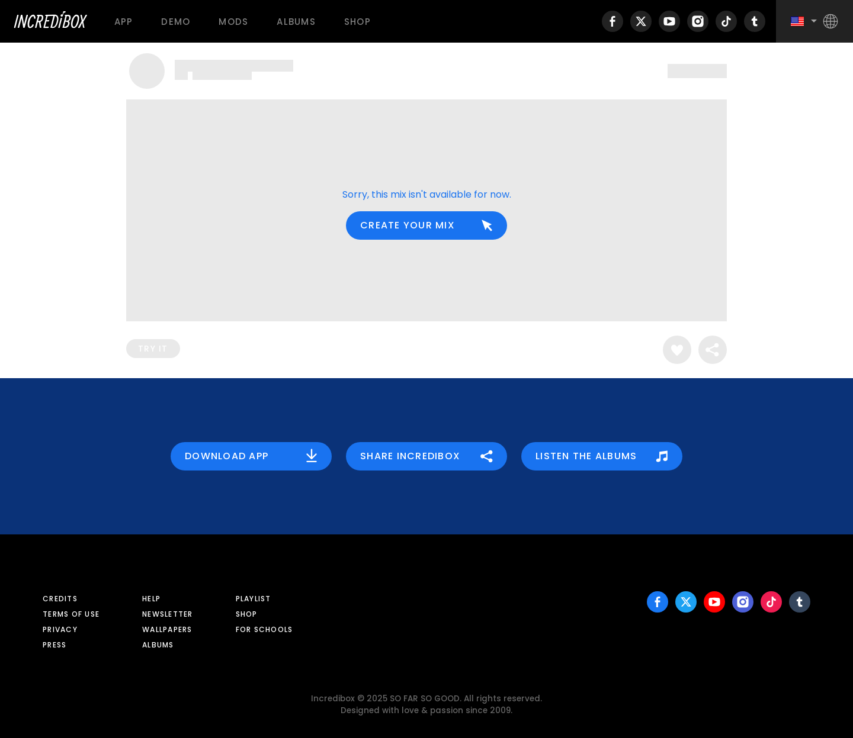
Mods (233, 21)
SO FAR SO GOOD (425, 698)
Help (151, 599)
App (123, 21)
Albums (296, 21)
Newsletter (167, 614)
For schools (264, 629)
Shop (357, 21)
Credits (60, 599)
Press (54, 645)
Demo (175, 21)
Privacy (60, 629)
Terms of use (71, 614)
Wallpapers (167, 629)
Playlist (253, 599)
